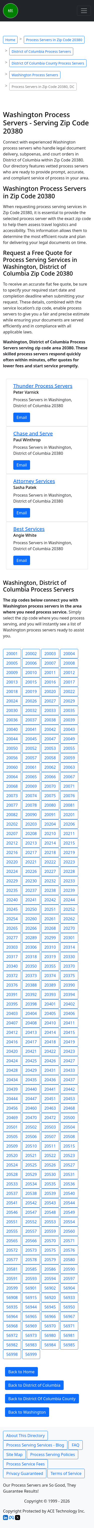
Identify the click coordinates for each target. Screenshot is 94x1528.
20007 (50, 663)
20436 (50, 1079)
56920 (50, 1297)
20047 (50, 739)
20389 (50, 985)
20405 (50, 1013)
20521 (31, 1155)
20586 (50, 1269)
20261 (50, 918)
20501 (12, 1127)
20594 (50, 1278)
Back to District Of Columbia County (42, 1398)
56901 (31, 1288)
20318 (31, 956)
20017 (69, 682)
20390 (69, 985)
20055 (69, 748)
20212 (12, 843)
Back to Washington (27, 1412)
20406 (69, 1013)
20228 (69, 871)
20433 (69, 1070)
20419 (69, 1042)
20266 (31, 928)
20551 (12, 1221)
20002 (31, 653)
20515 (69, 1146)
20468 (69, 1108)
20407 (12, 1023)
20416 (12, 1042)
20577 (12, 1259)
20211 (69, 833)
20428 (12, 1070)
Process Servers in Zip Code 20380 (54, 39)
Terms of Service (66, 1473)
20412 (12, 1032)
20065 (31, 776)
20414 (50, 1032)
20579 (50, 1259)
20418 (50, 1042)
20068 (12, 786)
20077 (12, 805)
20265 (12, 928)
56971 (69, 1326)
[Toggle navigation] (84, 11)
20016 (50, 682)
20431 (50, 1070)
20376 (12, 985)
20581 (12, 1269)
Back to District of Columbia (34, 1385)
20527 (69, 1165)
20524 (12, 1165)
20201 (69, 814)
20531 (69, 1174)
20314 (69, 947)
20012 (69, 672)
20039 (69, 720)
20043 (69, 729)
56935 (12, 1307)
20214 (50, 843)
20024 (12, 701)
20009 (12, 672)
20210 (50, 833)
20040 (12, 729)
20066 (50, 776)
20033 (50, 710)
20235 (12, 890)
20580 (69, 1259)
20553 (50, 1221)
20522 (50, 1155)
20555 (12, 1231)
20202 (12, 824)
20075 (50, 795)
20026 (31, 701)
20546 (12, 1212)
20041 (31, 729)
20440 (31, 1089)
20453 (69, 1098)
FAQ (75, 1445)
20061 (31, 767)
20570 (50, 1240)
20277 (12, 937)
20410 (50, 1023)
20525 (31, 1165)
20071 (69, 786)
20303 (12, 947)
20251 (50, 909)
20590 (69, 1269)
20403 (12, 1013)
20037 (31, 720)
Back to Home (21, 1372)
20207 (12, 833)
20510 (31, 1146)
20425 (31, 1061)
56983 (31, 1345)
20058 (50, 758)
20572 (12, 1250)
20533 (12, 1184)
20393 (50, 994)
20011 (50, 672)
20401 (50, 1004)
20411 (69, 1023)
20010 (31, 672)
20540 (69, 1193)
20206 (69, 824)
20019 (31, 691)
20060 (12, 767)
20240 (12, 900)
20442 (69, 1089)
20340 (12, 966)
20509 (12, 1146)
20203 (31, 824)
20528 (12, 1174)
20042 (50, 729)
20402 (69, 1004)
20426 (50, 1061)
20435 (31, 1079)
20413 (31, 1032)
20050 (12, 748)
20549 (69, 1212)
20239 (69, 890)
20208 (31, 833)
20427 (69, 1061)
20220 (12, 862)
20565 (12, 1240)
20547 (31, 1212)
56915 (31, 1297)
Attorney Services (34, 481)
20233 (69, 881)
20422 (50, 1051)
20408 (31, 1023)
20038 (50, 720)
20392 (31, 994)
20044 (12, 739)
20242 (50, 900)
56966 (50, 1316)
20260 (31, 918)
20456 (12, 1108)
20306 (31, 947)
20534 (31, 1184)
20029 (69, 701)
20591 (12, 1278)
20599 (12, 1288)
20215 (69, 843)
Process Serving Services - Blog (35, 1445)
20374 (50, 975)
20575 (50, 1250)
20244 (69, 900)
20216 (12, 852)
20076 (69, 795)
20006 (31, 663)
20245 (12, 909)
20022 (69, 691)
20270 (69, 928)
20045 (31, 739)
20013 (12, 682)
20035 (69, 710)
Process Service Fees (25, 1464)
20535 (50, 1184)
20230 (31, 881)
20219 (69, 852)
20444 (12, 1098)
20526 (50, 1165)
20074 (31, 795)
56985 (69, 1345)
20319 (50, 956)
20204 (50, 824)
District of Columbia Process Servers (41, 51)
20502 (31, 1127)
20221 (31, 862)
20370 (69, 966)
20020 (50, 691)
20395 (12, 1004)
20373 (31, 975)
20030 (12, 710)
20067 (69, 776)
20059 (69, 758)
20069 (31, 786)
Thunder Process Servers (42, 385)
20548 (50, 1212)
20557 (31, 1231)
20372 (12, 975)
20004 (69, 653)
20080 (50, 805)
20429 (31, 1070)
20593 (31, 1278)
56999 (31, 1354)
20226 (31, 871)
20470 (31, 1117)
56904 (69, 1288)
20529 (31, 1174)
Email (22, 417)
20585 (31, 1269)
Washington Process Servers (35, 75)
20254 (12, 918)
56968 (12, 1326)
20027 (50, 701)
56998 (12, 1354)
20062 (50, 767)
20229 (12, 881)
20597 (69, 1278)
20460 (31, 1108)
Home (10, 39)
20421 (31, 1051)
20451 (50, 1098)
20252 (69, 909)
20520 (12, 1155)
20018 (12, 691)
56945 (50, 1307)
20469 (12, 1117)
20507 (50, 1136)
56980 (50, 1335)
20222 (50, 862)
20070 (50, 786)
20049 (69, 739)
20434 (12, 1079)
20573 (31, 1250)
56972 (12, 1335)
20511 (50, 1146)
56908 (12, 1297)
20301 (69, 937)
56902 (50, 1288)
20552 (31, 1221)
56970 (50, 1326)
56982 (12, 1345)
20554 (69, 1221)
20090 (31, 814)
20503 (50, 1127)
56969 (31, 1326)
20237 (31, 890)
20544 (69, 1203)
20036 (12, 720)
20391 (12, 994)
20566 (31, 1240)
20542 (31, 1203)
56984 (50, 1345)
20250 (31, 909)
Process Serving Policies (52, 1454)
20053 (50, 748)
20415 (69, 1032)
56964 (12, 1316)
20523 (69, 1155)
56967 (69, 1316)
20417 (31, 1042)
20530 (50, 1174)
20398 (31, 1004)
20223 (69, 862)
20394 (69, 994)
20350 (31, 966)
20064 (12, 776)
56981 (69, 1335)
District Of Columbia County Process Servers (48, 63)
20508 (69, 1136)
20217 (31, 852)
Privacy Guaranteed (24, 1473)
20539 (50, 1193)
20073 (12, 795)
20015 (31, 682)
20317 (12, 956)
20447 (31, 1098)
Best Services (29, 529)
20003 (50, 653)
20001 (12, 653)
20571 (69, 1240)
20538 (31, 1193)
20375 (69, 975)
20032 (31, 710)
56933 (69, 1297)
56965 (31, 1316)
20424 (12, 1061)
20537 (12, 1193)
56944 (31, 1307)
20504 (69, 1127)
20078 (31, 805)
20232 (50, 881)
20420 (12, 1051)
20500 (69, 1117)
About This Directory (25, 1435)
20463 (50, 1108)
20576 (69, 1250)
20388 (31, 985)
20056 (12, 758)
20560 (69, 1231)
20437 (69, 1079)
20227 (50, 871)
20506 (31, 1136)
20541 (12, 1203)
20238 (50, 890)
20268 (50, 928)
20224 (12, 871)
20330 (69, 956)
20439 (12, 1089)
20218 (50, 852)
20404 (31, 1013)
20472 (50, 1117)
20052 (31, 748)
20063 (69, 767)
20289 (31, 937)
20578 (31, 1259)
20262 (69, 918)
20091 (50, 814)
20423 (69, 1051)
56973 (31, 1335)
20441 (50, 1089)
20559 (50, 1231)
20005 (12, 663)
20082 (12, 814)
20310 (50, 947)
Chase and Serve (33, 433)
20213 (31, 843)
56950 (69, 1307)
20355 (50, 966)
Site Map (14, 1454)
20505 (12, 1136)
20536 (69, 1184)
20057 (31, 758)
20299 (50, 937)
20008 (69, 663)
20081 (69, 805)
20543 (50, 1203)
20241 (31, 900)
